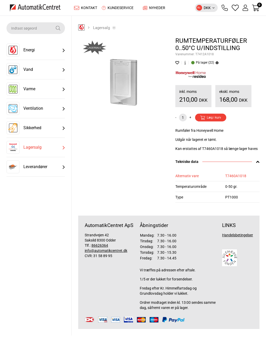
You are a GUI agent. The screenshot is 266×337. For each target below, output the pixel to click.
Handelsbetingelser (237, 236)
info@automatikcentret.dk (106, 252)
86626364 (99, 247)
